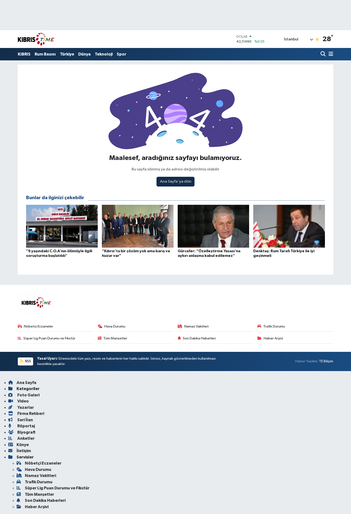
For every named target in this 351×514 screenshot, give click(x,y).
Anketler (21, 438)
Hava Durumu (112, 326)
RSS (25, 361)
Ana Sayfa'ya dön (175, 181)
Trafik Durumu (271, 326)
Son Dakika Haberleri (197, 338)
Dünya (84, 54)
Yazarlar (21, 407)
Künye (18, 445)
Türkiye (67, 54)
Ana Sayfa (22, 383)
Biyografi (21, 432)
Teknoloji (104, 54)
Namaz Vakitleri (193, 326)
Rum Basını (45, 54)
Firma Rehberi (26, 413)
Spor (121, 54)
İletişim (19, 451)
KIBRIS (24, 54)
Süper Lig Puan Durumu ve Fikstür (47, 338)
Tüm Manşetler (112, 338)
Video (18, 401)
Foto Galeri (23, 395)
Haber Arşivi (270, 338)
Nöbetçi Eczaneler (35, 326)
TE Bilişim (326, 361)
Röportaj (21, 426)
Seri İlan (20, 420)
